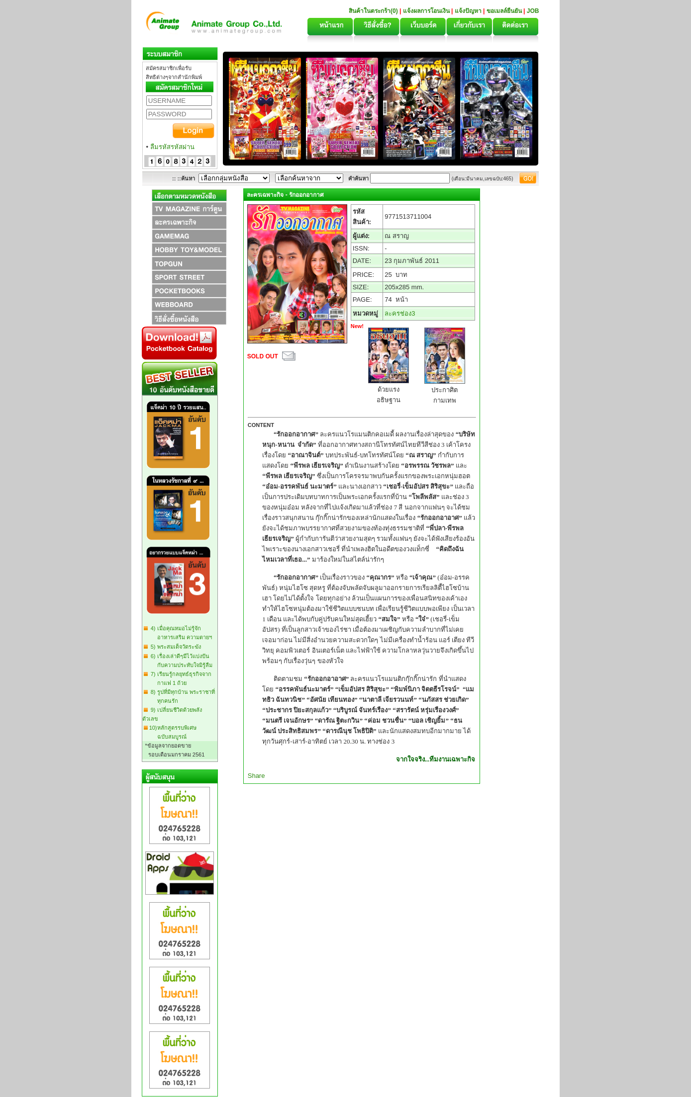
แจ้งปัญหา (468, 10)
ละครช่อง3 (400, 313)
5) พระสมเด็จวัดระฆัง (174, 647)
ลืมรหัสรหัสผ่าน (172, 147)
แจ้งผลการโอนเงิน (426, 10)
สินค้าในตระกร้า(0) (374, 10)
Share (256, 775)
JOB (533, 10)
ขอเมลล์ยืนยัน (504, 10)
